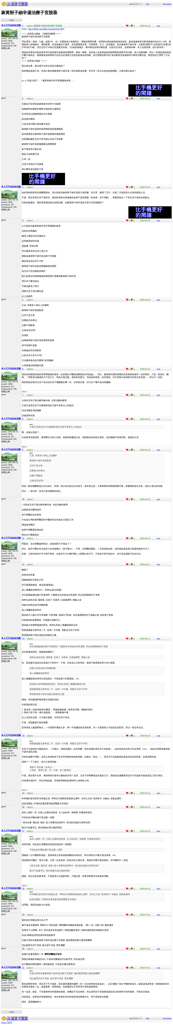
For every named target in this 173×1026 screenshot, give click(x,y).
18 (23, 888)
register (169, 4)
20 (23, 948)
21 (23, 967)
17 (23, 831)
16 (23, 807)
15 (23, 793)
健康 (14, 4)
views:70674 (6, 1022)
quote (158, 26)
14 (23, 735)
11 (23, 538)
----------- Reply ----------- (11, 20)
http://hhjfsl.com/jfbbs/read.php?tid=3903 (46, 29)
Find (147, 4)
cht (9, 4)
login (164, 4)
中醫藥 (23, 4)
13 (23, 638)
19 (23, 914)
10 (23, 499)
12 (23, 564)
